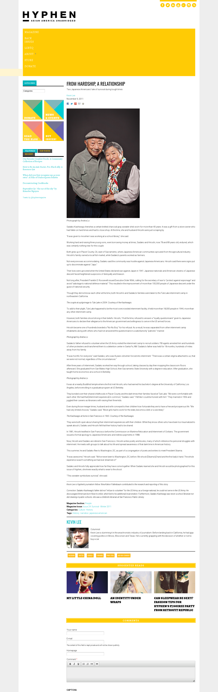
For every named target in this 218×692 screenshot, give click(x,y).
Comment (72, 619)
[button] (70, 624)
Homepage (72, 610)
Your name (72, 589)
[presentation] (89, 660)
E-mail (69, 598)
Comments (131, 580)
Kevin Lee (74, 482)
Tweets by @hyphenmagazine (34, 157)
